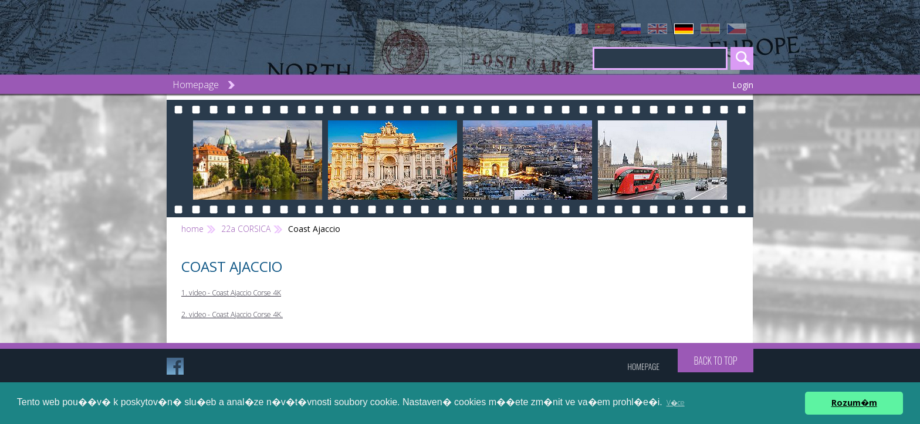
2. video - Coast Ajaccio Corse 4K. (232, 314)
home (192, 228)
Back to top (715, 361)
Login (742, 84)
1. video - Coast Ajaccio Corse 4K (231, 293)
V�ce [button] (676, 403)
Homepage (195, 84)
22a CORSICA (245, 228)
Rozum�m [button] (854, 402)
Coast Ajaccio (314, 228)
